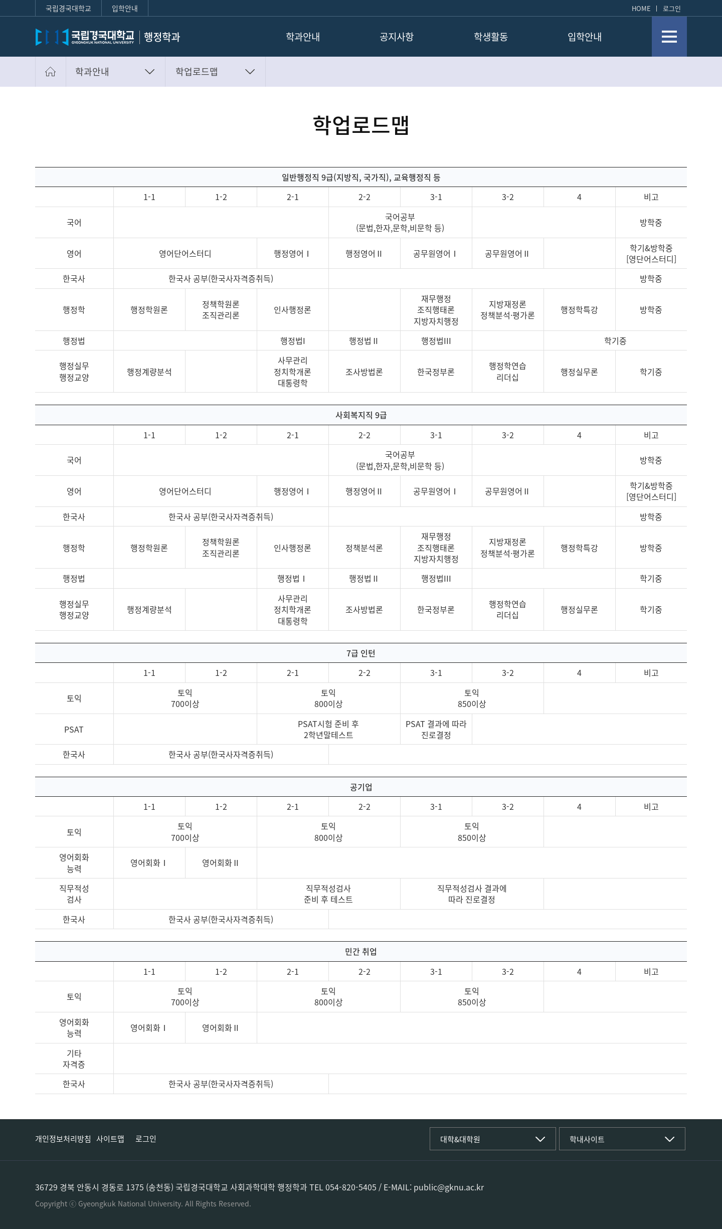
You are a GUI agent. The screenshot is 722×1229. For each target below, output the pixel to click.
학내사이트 (587, 1139)
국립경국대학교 (68, 8)
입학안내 (125, 8)
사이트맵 (110, 1138)
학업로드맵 (196, 71)
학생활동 (491, 37)
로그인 (672, 8)
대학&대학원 (460, 1139)
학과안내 (303, 37)
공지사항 (397, 37)
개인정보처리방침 (63, 1138)
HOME (641, 8)
